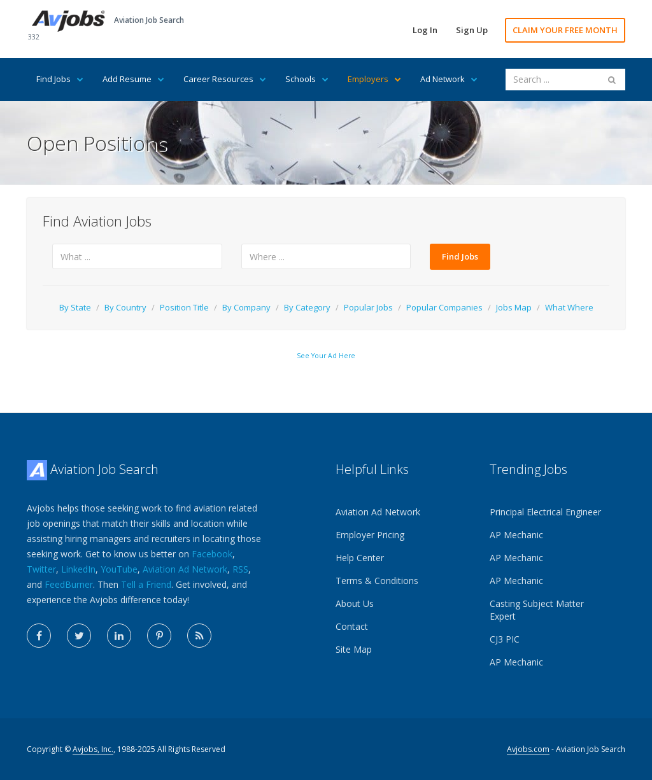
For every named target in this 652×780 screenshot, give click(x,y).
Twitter (41, 569)
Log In (425, 30)
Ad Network (449, 79)
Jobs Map (514, 307)
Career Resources (224, 79)
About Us (355, 603)
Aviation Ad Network (185, 569)
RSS (240, 569)
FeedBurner (69, 584)
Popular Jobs (368, 307)
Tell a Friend (146, 584)
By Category (307, 307)
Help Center (360, 558)
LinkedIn (78, 569)
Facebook (212, 554)
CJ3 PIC (505, 639)
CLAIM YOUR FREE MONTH (565, 30)
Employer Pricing (370, 535)
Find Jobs (59, 79)
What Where (569, 307)
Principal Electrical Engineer (545, 512)
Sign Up (472, 30)
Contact (352, 626)
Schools (307, 79)
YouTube (119, 569)
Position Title (184, 307)
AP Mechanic (516, 535)
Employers (374, 79)
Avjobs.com (528, 749)
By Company (246, 307)
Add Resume (133, 79)
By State (75, 307)
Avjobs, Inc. (93, 749)
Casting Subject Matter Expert (537, 609)
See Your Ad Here (326, 355)
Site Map (354, 649)
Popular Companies (444, 307)
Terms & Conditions (377, 581)
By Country (125, 307)
